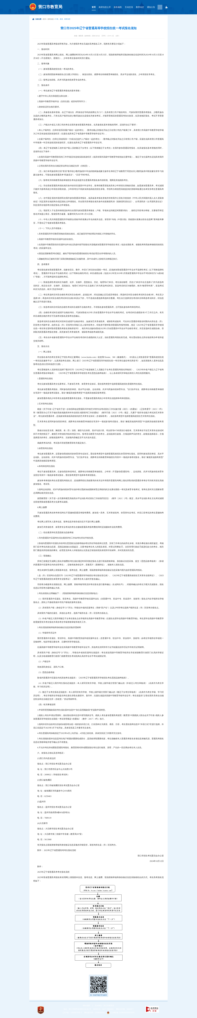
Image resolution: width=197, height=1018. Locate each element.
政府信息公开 (105, 7)
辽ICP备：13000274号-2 (72, 1013)
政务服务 (118, 7)
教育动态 (140, 7)
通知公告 (151, 7)
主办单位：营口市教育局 (104, 1006)
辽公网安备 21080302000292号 (122, 1013)
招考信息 (51, 19)
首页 (94, 7)
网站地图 (86, 1006)
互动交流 (129, 7)
